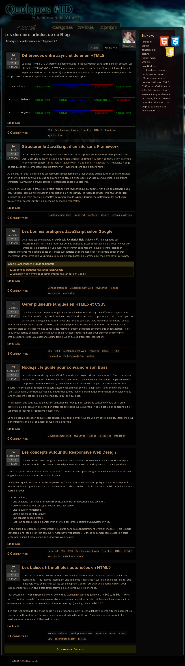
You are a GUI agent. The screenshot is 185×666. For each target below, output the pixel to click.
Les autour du (69, 452)
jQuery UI (69, 162)
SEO (50, 638)
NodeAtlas (73, 200)
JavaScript (110, 130)
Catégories (62, 27)
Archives (86, 27)
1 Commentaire (17, 353)
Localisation (54, 356)
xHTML (90, 356)
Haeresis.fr (32, 661)
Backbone (85, 162)
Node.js (113, 287)
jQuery (97, 158)
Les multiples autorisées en (66, 567)
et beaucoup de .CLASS (45, 18)
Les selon (67, 231)
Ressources (54, 293)
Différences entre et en (63, 55)
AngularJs (117, 162)
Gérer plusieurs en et (64, 304)
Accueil (26, 28)
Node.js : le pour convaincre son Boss (65, 367)
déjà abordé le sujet (108, 583)
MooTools (53, 162)
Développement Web (66, 130)
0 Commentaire (17, 132)
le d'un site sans (70, 146)
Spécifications (55, 135)
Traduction (69, 293)
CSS (50, 130)
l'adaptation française (100, 387)
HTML (105, 350)
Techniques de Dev (121, 215)
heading (78, 603)
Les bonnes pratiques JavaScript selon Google (37, 269)
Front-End (86, 130)
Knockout (101, 162)
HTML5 (98, 130)
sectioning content (78, 594)
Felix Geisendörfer (17, 391)
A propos (108, 27)
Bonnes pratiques (57, 287)
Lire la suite (13, 122)
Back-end (53, 551)
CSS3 (57, 350)
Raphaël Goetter (77, 583)
